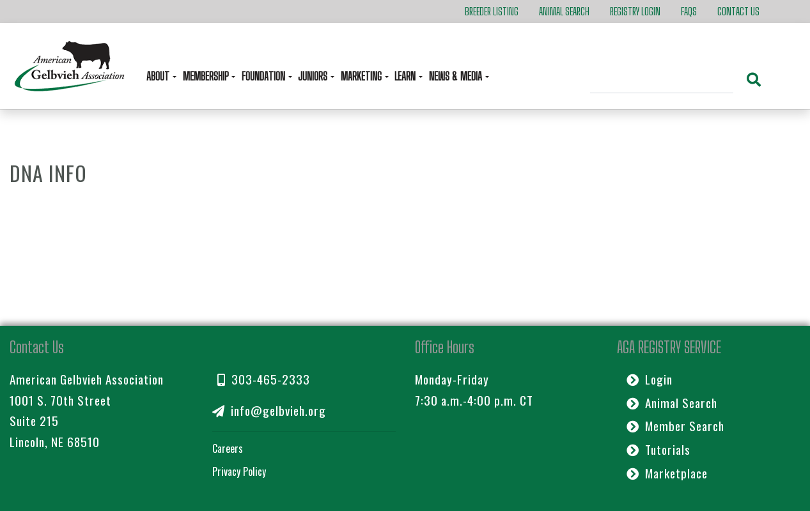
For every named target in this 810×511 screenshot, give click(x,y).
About (159, 76)
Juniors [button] (314, 76)
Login (650, 379)
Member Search (675, 425)
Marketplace (667, 473)
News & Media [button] (457, 76)
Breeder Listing (491, 11)
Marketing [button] (362, 76)
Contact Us (738, 11)
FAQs (689, 11)
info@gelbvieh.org (269, 410)
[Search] (661, 81)
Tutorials (658, 449)
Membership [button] (207, 76)
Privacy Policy (239, 471)
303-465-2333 (263, 379)
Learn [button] (406, 76)
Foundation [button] (265, 76)
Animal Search (564, 11)
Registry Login (635, 11)
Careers (227, 448)
